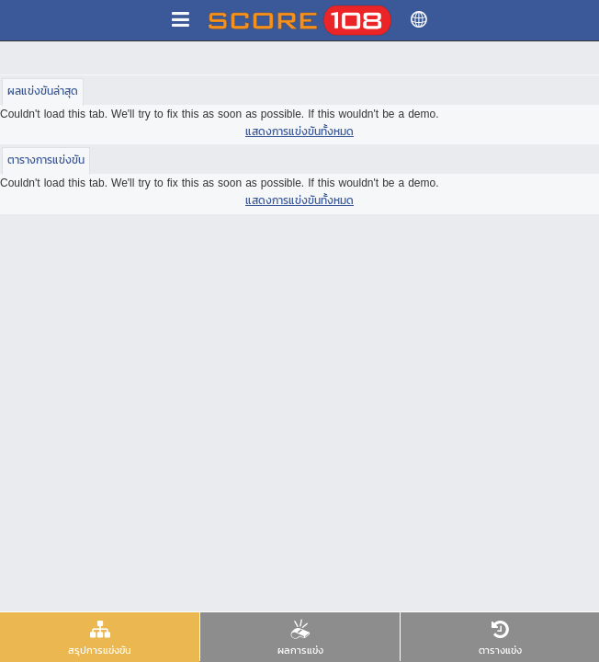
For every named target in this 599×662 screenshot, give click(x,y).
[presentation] (99, 636)
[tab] (99, 637)
